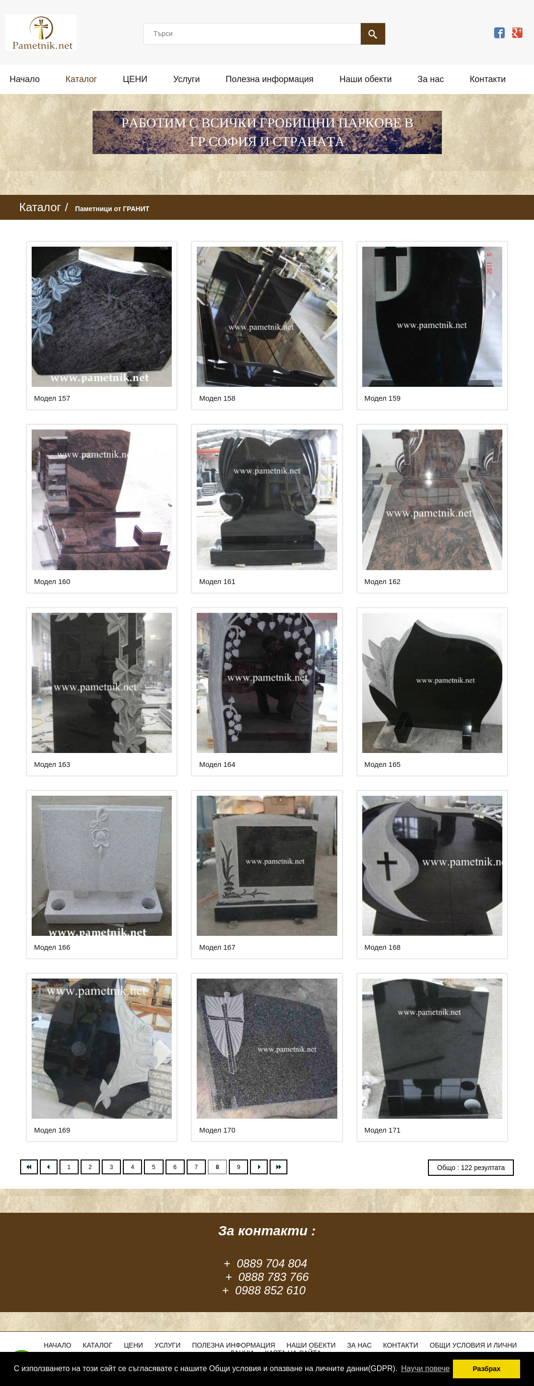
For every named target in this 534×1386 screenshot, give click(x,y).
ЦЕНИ (135, 79)
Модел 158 (217, 398)
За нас (430, 79)
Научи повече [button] (425, 1368)
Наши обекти (365, 79)
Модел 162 (383, 581)
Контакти (488, 79)
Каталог (81, 79)
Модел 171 (383, 1130)
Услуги (186, 79)
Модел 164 (217, 764)
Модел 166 (52, 947)
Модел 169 (52, 1130)
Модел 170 (217, 1130)
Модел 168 (383, 947)
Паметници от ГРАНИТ (112, 209)
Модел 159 (383, 398)
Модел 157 (52, 398)
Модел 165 (383, 764)
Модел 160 (52, 581)
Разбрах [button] (486, 1369)
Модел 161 (217, 581)
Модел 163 (52, 764)
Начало (25, 79)
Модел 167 (217, 947)
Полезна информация (269, 79)
